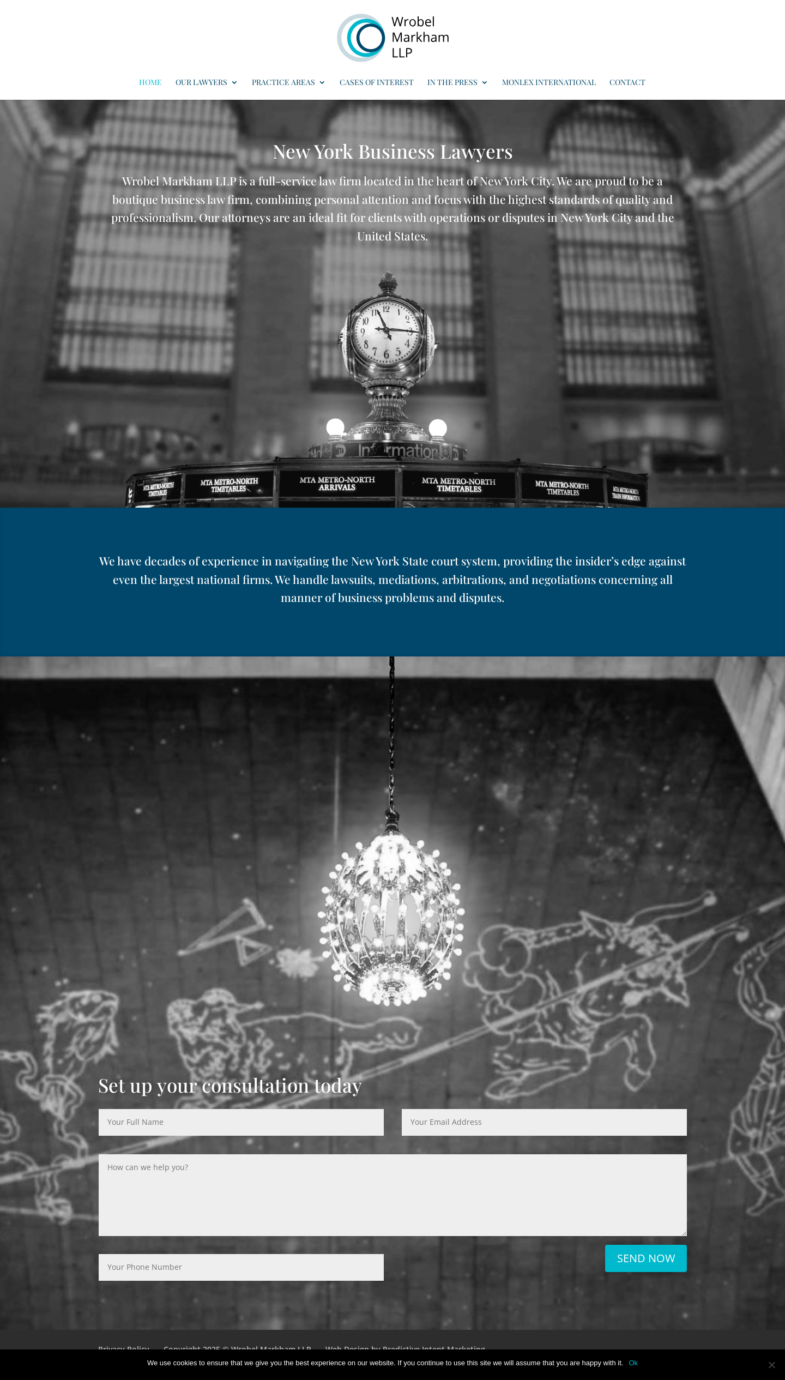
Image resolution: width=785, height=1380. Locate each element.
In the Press (452, 83)
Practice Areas (283, 83)
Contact (627, 83)
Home (150, 83)
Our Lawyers (201, 83)
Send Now (646, 1258)
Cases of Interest (377, 83)
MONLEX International (549, 83)
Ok (633, 1363)
